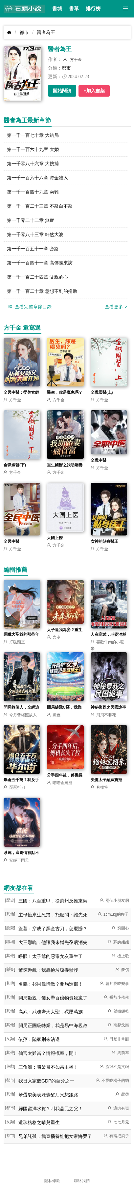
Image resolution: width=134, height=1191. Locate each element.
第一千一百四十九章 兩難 (33, 192)
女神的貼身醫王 (104, 541)
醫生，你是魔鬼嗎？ (64, 392)
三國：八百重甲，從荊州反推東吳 (52, 900)
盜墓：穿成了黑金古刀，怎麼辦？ (52, 928)
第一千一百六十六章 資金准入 (37, 177)
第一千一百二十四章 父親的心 (37, 277)
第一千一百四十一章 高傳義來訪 (40, 262)
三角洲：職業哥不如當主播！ (48, 1067)
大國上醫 (55, 537)
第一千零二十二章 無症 (30, 220)
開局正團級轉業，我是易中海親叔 (52, 1025)
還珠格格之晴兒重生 (39, 1122)
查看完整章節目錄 (29, 306)
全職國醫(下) (15, 465)
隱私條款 (52, 1180)
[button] (125, 8)
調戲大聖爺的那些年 (21, 634)
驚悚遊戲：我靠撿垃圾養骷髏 (48, 970)
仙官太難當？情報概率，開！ (48, 1053)
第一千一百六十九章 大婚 (33, 149)
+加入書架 (93, 90)
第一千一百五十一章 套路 (33, 248)
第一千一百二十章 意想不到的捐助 (42, 291)
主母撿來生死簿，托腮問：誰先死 (52, 914)
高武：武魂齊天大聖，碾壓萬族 (50, 1011)
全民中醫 (11, 541)
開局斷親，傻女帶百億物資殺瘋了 (52, 997)
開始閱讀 (62, 90)
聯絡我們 (82, 1180)
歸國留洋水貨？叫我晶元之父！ (50, 1108)
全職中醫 (98, 460)
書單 (74, 8)
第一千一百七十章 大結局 (33, 135)
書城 (57, 8)
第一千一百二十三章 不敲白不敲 (40, 206)
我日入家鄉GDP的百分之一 (46, 1081)
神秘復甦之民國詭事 (108, 707)
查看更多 (116, 306)
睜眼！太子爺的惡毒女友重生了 (50, 956)
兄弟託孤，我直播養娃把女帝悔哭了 (55, 1136)
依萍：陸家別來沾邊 (39, 1039)
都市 (24, 32)
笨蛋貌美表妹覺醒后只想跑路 (48, 1094)
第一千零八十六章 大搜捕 (33, 163)
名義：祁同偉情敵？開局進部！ (50, 984)
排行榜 (93, 8)
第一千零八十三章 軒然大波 (35, 234)
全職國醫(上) (102, 392)
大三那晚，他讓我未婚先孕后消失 (52, 942)
